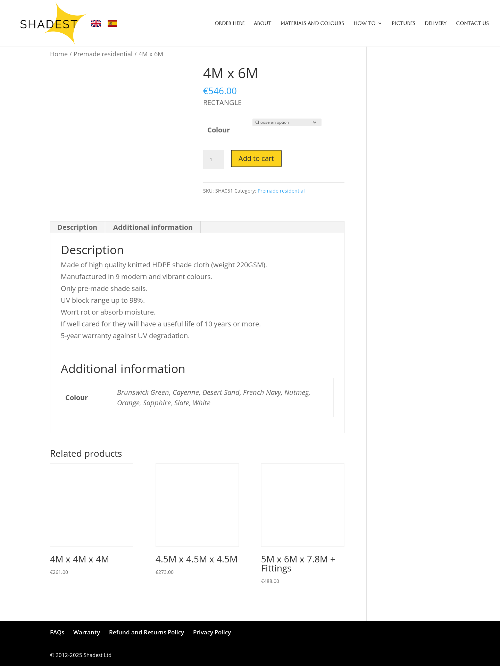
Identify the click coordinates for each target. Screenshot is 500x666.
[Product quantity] (213, 159)
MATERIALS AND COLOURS (312, 23)
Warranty (86, 632)
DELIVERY (436, 23)
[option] (114, 23)
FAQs (57, 632)
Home (59, 53)
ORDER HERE (229, 23)
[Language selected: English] (107, 23)
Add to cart (256, 158)
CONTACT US (472, 23)
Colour (218, 130)
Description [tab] (77, 227)
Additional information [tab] (153, 227)
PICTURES (403, 23)
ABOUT (262, 23)
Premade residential (103, 53)
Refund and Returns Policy (146, 632)
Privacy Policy (212, 632)
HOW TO (364, 23)
